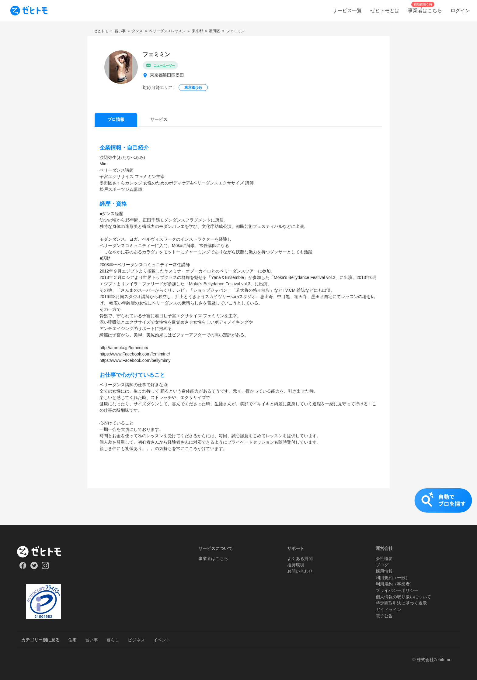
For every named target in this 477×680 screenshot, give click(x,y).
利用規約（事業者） (395, 584)
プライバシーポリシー (397, 590)
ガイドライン (388, 609)
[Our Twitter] (34, 567)
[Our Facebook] (22, 567)
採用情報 (384, 571)
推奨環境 (295, 564)
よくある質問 (300, 558)
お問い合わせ (300, 571)
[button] (238, 506)
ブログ (382, 564)
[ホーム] (43, 552)
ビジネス (136, 639)
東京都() (193, 87)
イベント (161, 639)
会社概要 (384, 558)
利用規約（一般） (393, 577)
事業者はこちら (213, 558)
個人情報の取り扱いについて (403, 596)
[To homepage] (29, 10)
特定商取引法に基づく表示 (401, 603)
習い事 (91, 639)
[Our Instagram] (45, 567)
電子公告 (384, 615)
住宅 (72, 639)
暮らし (112, 639)
